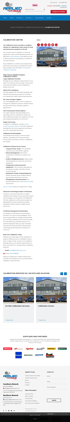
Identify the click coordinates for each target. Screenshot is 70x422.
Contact (48, 18)
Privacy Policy (29, 398)
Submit (54, 400)
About (11, 18)
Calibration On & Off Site (33, 27)
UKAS (23, 68)
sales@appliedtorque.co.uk (17, 250)
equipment (26, 181)
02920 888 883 (14, 253)
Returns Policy (29, 396)
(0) (64, 2)
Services (28, 18)
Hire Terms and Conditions (32, 403)
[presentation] (57, 393)
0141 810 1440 (63, 7)
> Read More (9, 320)
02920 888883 (56, 5)
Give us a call (7, 186)
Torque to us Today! (58, 11)
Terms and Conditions (31, 401)
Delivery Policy (29, 394)
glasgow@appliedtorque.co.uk (13, 399)
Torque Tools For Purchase (32, 375)
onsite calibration (15, 56)
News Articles (39, 18)
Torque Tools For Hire (31, 378)
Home (5, 18)
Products (19, 18)
